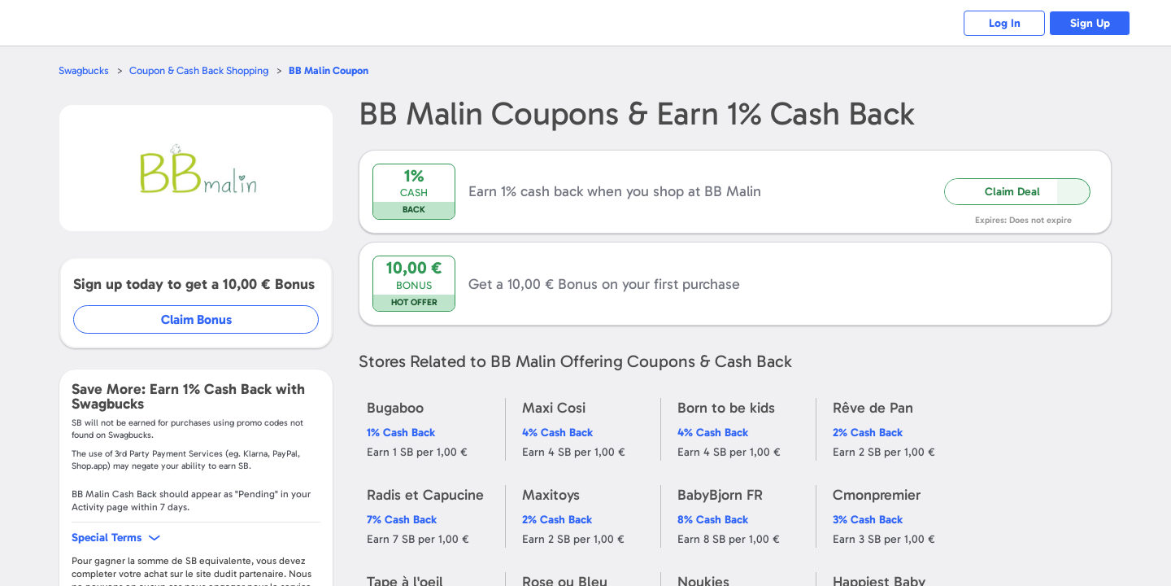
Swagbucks (84, 70)
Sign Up (1090, 23)
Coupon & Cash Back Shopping (198, 70)
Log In (1005, 23)
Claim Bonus (196, 319)
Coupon (328, 70)
